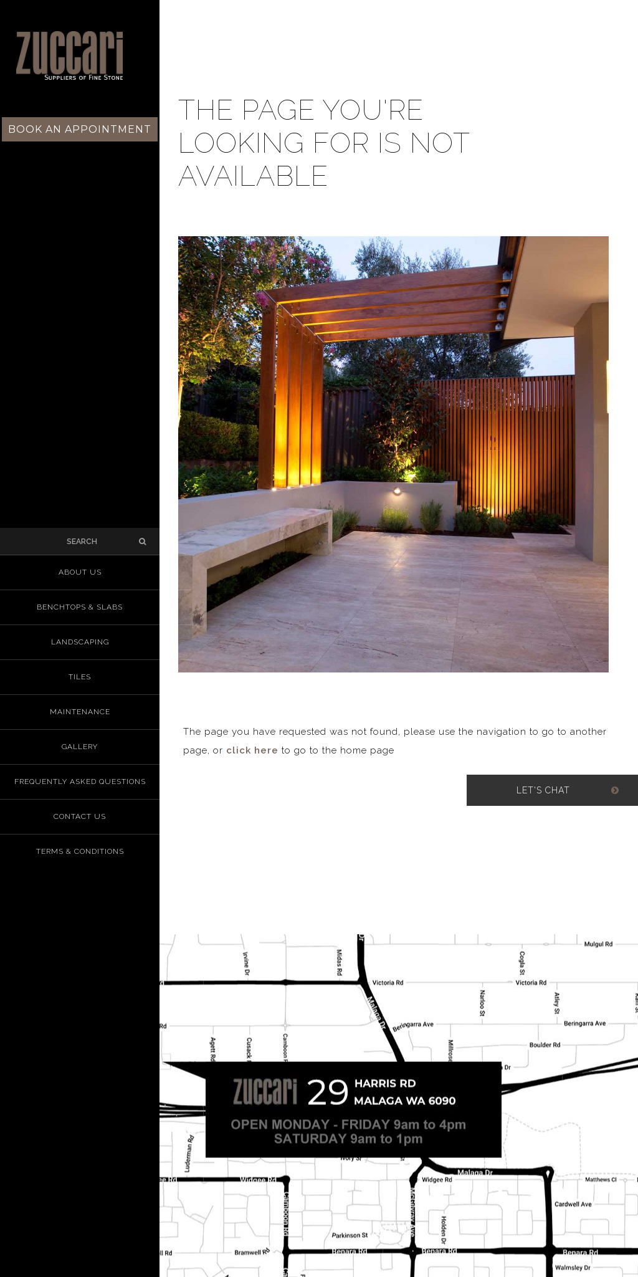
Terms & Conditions (80, 851)
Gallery (80, 746)
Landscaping (80, 642)
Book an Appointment (79, 129)
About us (80, 572)
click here (252, 750)
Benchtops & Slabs (80, 607)
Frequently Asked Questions (80, 781)
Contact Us (80, 816)
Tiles (80, 676)
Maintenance (80, 711)
